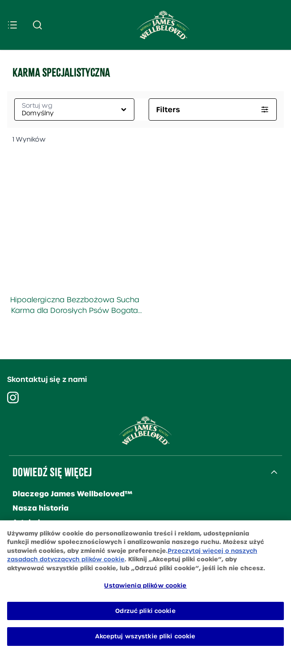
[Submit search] (37, 25)
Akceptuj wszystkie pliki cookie (145, 636)
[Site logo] (163, 25)
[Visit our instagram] (13, 397)
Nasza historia (40, 508)
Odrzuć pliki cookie (145, 611)
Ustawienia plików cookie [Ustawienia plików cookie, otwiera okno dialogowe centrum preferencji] (145, 585)
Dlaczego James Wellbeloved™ (72, 494)
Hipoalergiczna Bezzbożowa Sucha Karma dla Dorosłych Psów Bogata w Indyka (74, 305)
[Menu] (12, 25)
